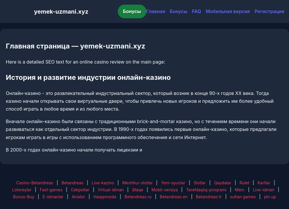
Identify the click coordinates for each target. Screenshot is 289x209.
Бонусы (132, 11)
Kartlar (264, 182)
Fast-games (51, 189)
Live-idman (263, 189)
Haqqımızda (104, 196)
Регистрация (269, 11)
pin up (270, 196)
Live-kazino (103, 182)
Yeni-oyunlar (173, 182)
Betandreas (72, 182)
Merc (240, 189)
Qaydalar (222, 182)
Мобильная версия (228, 11)
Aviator (78, 196)
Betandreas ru (137, 196)
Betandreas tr (209, 196)
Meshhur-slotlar (137, 182)
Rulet (244, 182)
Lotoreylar (22, 189)
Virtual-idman (111, 189)
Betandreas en (174, 196)
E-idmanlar (53, 196)
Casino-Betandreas (34, 182)
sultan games (243, 196)
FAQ (196, 11)
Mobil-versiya (164, 189)
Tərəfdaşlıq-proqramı (206, 189)
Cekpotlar (80, 189)
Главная (155, 11)
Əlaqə (137, 189)
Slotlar (200, 182)
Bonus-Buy (23, 196)
